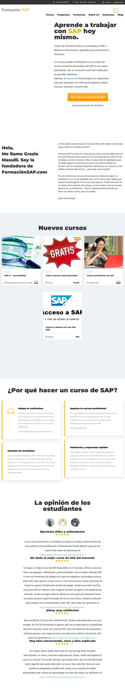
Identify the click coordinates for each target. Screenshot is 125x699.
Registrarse (118, 2)
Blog (120, 14)
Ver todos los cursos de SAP (88, 97)
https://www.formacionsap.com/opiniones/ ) (62, 554)
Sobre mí (94, 14)
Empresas (108, 14)
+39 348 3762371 (62, 2)
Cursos (50, 14)
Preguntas (63, 14)
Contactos (79, 14)
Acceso (106, 2)
